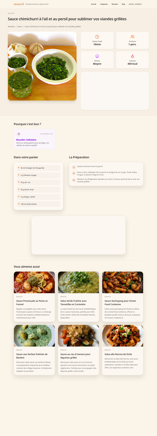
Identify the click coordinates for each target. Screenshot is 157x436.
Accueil (93, 4)
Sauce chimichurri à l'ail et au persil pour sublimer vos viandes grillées (53, 26)
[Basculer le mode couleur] (135, 4)
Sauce (19, 26)
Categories (104, 4)
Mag (123, 4)
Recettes (115, 4)
